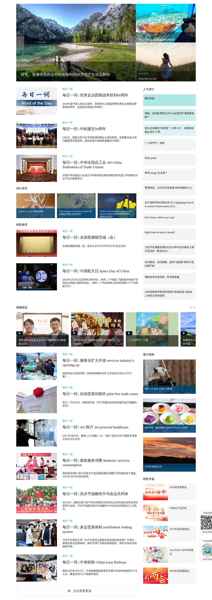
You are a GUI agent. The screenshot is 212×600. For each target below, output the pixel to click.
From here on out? (147, 78)
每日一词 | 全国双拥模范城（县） (90, 237)
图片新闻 (148, 354)
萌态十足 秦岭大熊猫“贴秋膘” (159, 389)
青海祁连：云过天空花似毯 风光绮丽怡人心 (168, 187)
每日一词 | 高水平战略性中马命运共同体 (95, 494)
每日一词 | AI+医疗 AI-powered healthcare (95, 427)
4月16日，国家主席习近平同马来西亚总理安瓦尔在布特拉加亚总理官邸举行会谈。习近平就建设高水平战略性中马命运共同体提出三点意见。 (100, 505)
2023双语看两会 (178, 487)
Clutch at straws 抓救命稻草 (31, 211)
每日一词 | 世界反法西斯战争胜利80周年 (95, 95)
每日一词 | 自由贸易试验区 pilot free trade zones (100, 394)
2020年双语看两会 (179, 571)
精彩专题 (148, 478)
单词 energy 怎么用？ (156, 172)
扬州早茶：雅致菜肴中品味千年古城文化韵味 (166, 428)
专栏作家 (143, 73)
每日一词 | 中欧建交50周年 (84, 129)
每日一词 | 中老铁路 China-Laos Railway (94, 562)
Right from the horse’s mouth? (160, 232)
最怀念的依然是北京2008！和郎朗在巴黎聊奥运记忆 (42, 342)
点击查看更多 (82, 591)
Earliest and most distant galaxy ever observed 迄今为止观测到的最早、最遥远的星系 (116, 214)
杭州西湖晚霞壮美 (153, 466)
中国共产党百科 (178, 508)
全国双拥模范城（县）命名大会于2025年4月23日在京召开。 (95, 246)
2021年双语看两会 (179, 529)
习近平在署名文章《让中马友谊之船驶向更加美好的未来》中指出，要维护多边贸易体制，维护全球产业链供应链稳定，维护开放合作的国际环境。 (100, 543)
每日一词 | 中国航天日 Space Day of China (96, 271)
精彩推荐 (21, 224)
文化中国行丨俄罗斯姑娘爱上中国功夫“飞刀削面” (96, 342)
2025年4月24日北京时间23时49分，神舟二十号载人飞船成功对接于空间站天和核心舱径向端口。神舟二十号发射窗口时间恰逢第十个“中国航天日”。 (100, 282)
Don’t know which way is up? (159, 217)
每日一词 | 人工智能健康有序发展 (156, 39)
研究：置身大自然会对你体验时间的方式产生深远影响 (65, 75)
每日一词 (143, 34)
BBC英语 (21, 188)
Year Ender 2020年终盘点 (181, 552)
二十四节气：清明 (154, 143)
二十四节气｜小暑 (138, 340)
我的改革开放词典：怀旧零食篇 (162, 277)
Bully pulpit (151, 158)
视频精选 (21, 307)
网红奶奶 (150, 98)
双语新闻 (26, 68)
